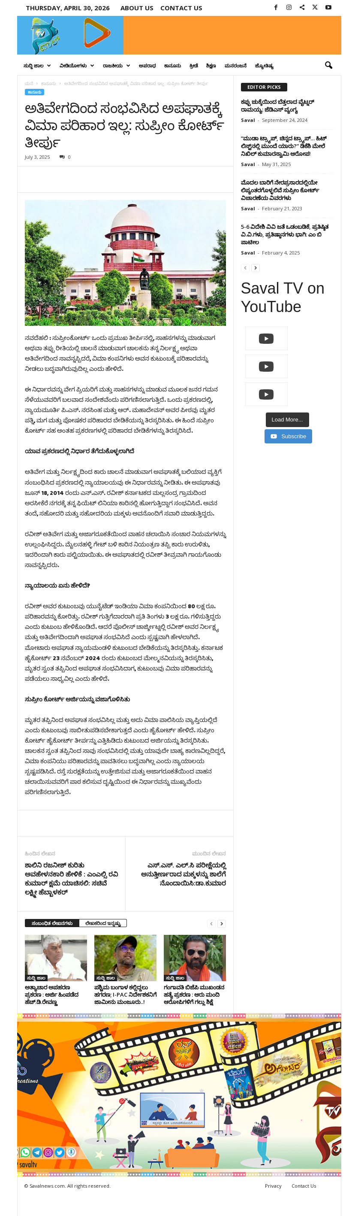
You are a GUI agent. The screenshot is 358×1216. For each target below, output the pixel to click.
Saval (248, 120)
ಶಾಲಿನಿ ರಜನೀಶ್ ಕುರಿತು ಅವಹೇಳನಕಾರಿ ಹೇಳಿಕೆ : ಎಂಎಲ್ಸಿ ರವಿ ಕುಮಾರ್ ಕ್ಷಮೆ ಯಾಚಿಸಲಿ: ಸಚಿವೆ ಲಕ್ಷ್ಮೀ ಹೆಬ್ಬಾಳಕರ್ (71, 878)
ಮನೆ (29, 83)
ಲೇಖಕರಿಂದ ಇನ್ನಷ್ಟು (102, 923)
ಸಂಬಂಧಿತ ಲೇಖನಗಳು (52, 923)
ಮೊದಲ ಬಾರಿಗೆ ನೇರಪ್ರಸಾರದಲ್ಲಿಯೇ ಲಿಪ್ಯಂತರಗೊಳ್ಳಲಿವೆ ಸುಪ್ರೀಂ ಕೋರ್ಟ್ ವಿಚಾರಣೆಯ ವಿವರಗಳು (280, 190)
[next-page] (221, 923)
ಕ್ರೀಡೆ (194, 65)
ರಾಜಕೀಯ (116, 65)
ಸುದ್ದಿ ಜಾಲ (37, 65)
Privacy (273, 1186)
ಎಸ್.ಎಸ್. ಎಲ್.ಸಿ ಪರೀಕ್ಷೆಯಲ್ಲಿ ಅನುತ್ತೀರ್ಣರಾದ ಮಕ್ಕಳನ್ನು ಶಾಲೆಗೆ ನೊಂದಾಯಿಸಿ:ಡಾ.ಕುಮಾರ (183, 874)
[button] (328, 65)
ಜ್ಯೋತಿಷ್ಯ (264, 65)
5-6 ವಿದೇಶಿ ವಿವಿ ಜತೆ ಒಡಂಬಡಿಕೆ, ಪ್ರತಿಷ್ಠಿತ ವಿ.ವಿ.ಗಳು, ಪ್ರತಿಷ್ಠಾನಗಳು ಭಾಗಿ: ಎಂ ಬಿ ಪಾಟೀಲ (284, 234)
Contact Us (304, 1186)
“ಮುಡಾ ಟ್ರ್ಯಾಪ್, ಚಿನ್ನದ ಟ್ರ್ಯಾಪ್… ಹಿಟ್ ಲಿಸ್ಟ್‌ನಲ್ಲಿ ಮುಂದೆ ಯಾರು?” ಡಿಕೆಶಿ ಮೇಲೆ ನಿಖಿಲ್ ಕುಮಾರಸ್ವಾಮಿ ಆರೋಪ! (284, 146)
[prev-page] (211, 923)
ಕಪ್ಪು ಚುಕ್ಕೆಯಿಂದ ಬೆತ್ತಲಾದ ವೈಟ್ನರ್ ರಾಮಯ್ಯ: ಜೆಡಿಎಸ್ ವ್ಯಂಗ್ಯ (277, 105)
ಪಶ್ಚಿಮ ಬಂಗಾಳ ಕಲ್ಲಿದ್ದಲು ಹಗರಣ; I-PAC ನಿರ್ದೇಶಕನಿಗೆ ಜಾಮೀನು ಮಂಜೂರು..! (125, 994)
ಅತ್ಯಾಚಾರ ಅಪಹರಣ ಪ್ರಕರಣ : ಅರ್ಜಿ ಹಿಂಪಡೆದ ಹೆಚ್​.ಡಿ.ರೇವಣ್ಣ (51, 994)
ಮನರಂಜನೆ (236, 65)
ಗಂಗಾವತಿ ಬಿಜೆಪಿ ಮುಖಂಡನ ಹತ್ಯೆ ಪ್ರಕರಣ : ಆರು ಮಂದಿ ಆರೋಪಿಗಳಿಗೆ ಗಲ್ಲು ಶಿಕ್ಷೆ (194, 994)
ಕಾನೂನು (172, 65)
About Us (136, 7)
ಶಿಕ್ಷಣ (211, 65)
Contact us (181, 7)
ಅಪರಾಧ (147, 65)
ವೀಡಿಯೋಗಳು (77, 65)
